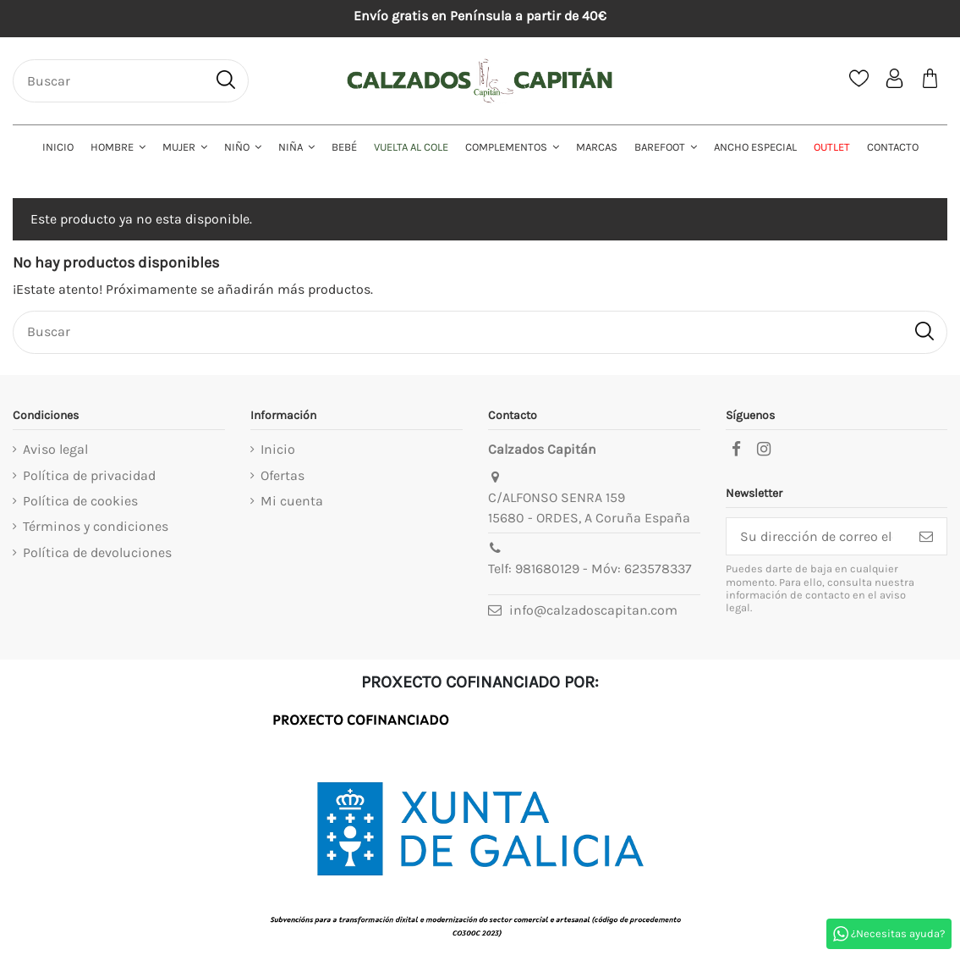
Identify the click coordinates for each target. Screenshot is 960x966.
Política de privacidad (89, 475)
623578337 (658, 568)
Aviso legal (55, 449)
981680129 (547, 568)
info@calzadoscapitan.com (593, 610)
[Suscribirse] (926, 536)
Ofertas (282, 475)
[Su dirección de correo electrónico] (816, 536)
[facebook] (736, 449)
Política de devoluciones (97, 552)
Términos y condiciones (95, 526)
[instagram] (764, 449)
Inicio (278, 449)
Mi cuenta (292, 501)
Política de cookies (80, 501)
